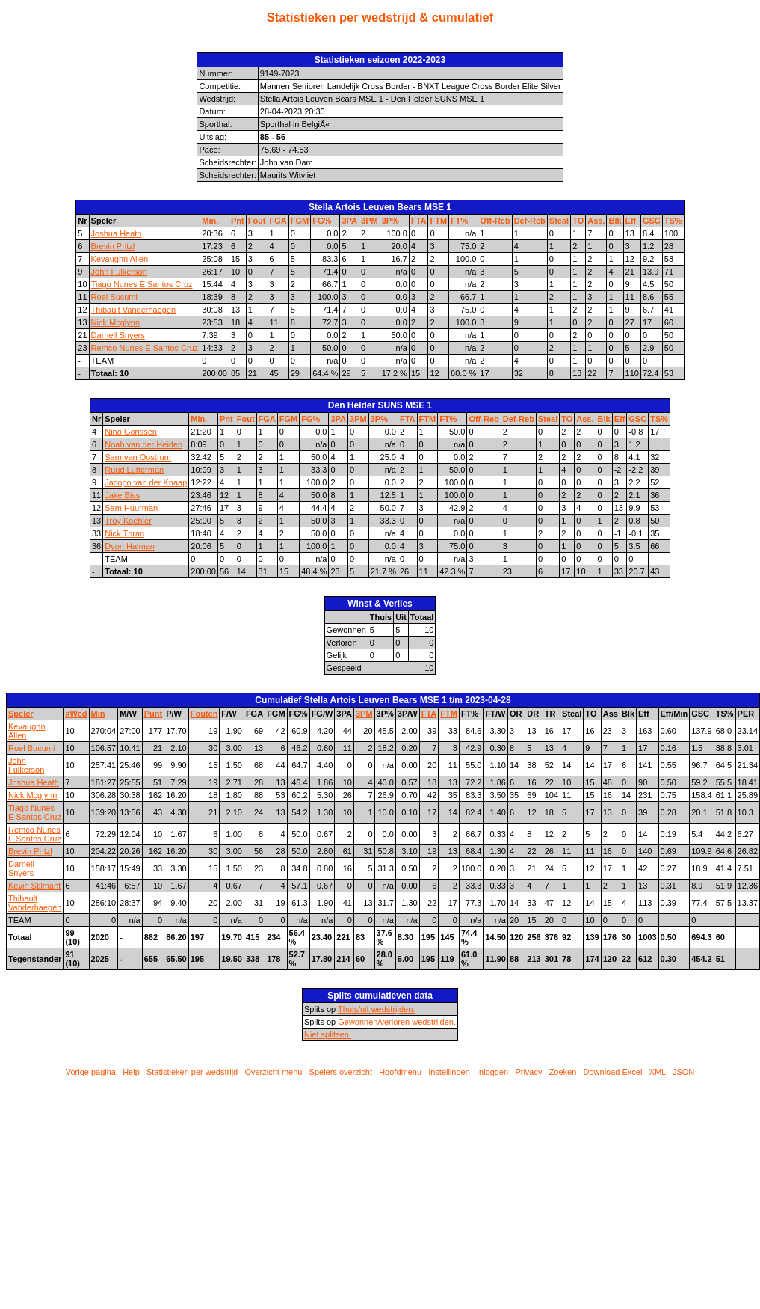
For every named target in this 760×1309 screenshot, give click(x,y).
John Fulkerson (119, 271)
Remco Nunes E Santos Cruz (145, 347)
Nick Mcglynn (115, 322)
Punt (153, 713)
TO (578, 220)
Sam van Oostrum (138, 457)
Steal (559, 220)
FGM (300, 220)
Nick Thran (124, 533)
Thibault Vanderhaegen (133, 309)
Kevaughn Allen (119, 258)
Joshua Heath (116, 233)
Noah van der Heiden (143, 444)
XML (657, 1071)
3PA (349, 220)
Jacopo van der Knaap (146, 482)
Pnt (237, 220)
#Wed (76, 713)
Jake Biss (122, 495)
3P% (390, 220)
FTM (438, 220)
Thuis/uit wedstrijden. (376, 1009)
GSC (652, 220)
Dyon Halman (130, 546)
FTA (419, 220)
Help (131, 1071)
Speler (21, 713)
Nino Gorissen (131, 431)
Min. (210, 220)
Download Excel (613, 1071)
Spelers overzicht (340, 1071)
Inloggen (492, 1071)
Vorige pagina (91, 1071)
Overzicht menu (273, 1071)
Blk (614, 220)
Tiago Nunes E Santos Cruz (142, 284)
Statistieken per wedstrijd (192, 1071)
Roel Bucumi (114, 296)
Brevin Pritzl (113, 246)
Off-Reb (495, 220)
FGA (278, 220)
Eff (631, 220)
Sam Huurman (131, 507)
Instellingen (449, 1071)
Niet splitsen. (327, 1034)
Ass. (596, 220)
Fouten (204, 713)
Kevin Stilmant (34, 885)
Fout (257, 220)
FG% (321, 220)
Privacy (528, 1071)
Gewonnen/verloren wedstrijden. (397, 1021)
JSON (683, 1071)
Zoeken (563, 1071)
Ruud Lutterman (134, 469)
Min (98, 713)
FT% (459, 220)
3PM (369, 220)
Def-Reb (530, 220)
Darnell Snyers (118, 335)
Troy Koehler (128, 520)
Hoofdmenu (400, 1071)
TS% (673, 220)
